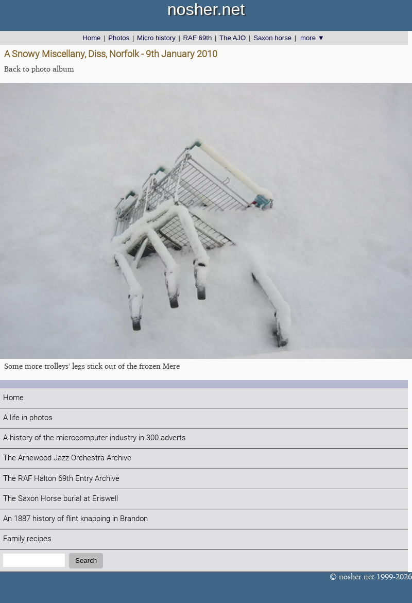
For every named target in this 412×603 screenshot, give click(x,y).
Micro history (156, 38)
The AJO (232, 38)
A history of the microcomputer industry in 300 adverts (94, 438)
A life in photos (28, 418)
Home (91, 38)
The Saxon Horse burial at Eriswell (60, 498)
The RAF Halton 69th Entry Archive (61, 478)
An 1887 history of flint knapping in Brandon (75, 518)
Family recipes (27, 539)
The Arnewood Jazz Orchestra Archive (67, 458)
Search (86, 560)
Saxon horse (272, 38)
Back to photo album (39, 68)
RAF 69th (197, 38)
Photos (118, 38)
